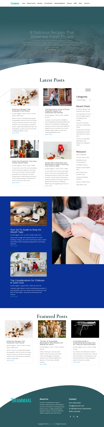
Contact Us (86, 3)
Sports (80, 3)
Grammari (52, 424)
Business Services (31, 3)
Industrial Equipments (59, 3)
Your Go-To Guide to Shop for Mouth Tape (25, 231)
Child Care (32, 285)
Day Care (38, 285)
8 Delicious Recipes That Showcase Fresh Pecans (21, 110)
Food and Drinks (48, 3)
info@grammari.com (76, 406)
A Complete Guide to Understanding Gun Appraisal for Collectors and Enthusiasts (84, 342)
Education (40, 3)
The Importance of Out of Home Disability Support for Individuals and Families (57, 111)
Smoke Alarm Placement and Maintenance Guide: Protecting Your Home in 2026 (56, 164)
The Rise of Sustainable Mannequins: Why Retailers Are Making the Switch (51, 342)
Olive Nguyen (17, 113)
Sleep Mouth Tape (81, 184)
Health (75, 3)
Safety (33, 165)
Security (75, 349)
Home (23, 3)
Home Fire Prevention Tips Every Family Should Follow (24, 162)
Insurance (69, 3)
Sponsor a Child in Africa (83, 182)
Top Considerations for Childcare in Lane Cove (27, 281)
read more (15, 133)
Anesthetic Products (82, 165)
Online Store (19, 116)
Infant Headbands (81, 154)
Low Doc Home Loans (82, 157)
